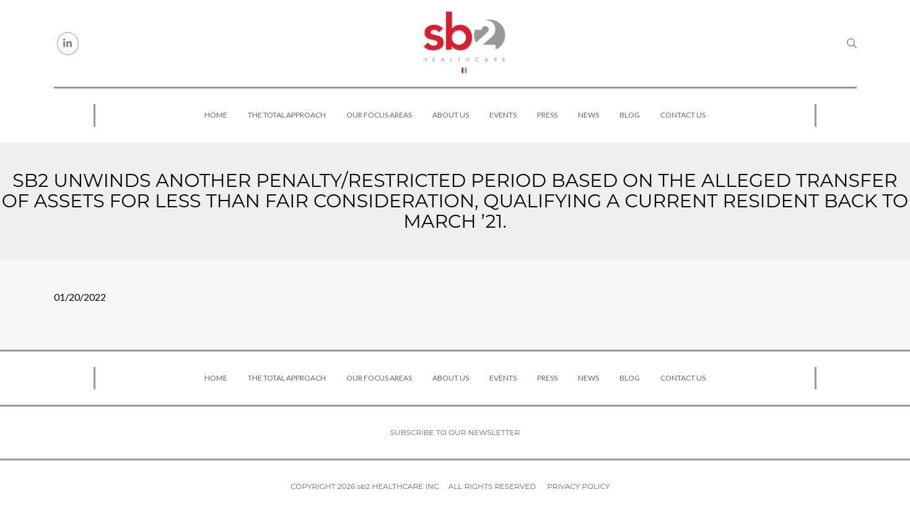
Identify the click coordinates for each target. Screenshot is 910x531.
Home (215, 114)
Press (547, 114)
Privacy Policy (578, 486)
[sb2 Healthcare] (464, 43)
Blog (629, 114)
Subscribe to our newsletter (455, 432)
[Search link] (852, 43)
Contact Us (683, 114)
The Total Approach (287, 114)
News (588, 114)
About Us (450, 114)
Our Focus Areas (379, 114)
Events (503, 114)
